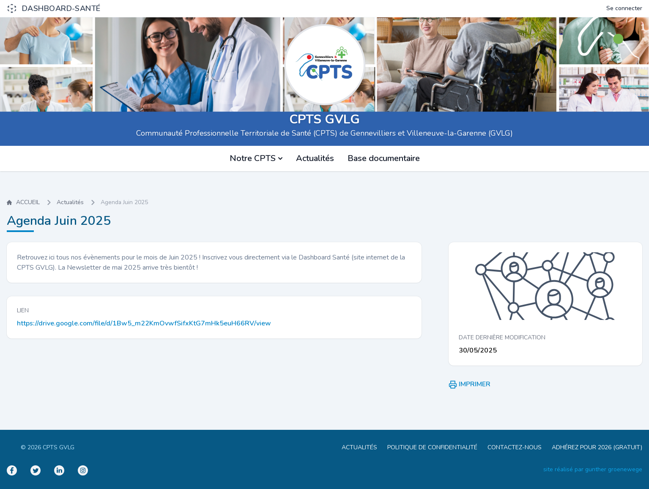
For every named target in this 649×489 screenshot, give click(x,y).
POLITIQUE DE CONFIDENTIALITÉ (432, 447)
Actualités (315, 158)
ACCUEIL (23, 202)
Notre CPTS (256, 158)
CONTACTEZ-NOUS (514, 447)
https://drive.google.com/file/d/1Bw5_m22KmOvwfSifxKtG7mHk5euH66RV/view (144, 323)
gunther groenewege (613, 469)
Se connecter (624, 8)
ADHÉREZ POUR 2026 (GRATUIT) (597, 447)
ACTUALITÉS (359, 447)
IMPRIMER (469, 384)
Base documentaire (384, 158)
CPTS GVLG (324, 119)
